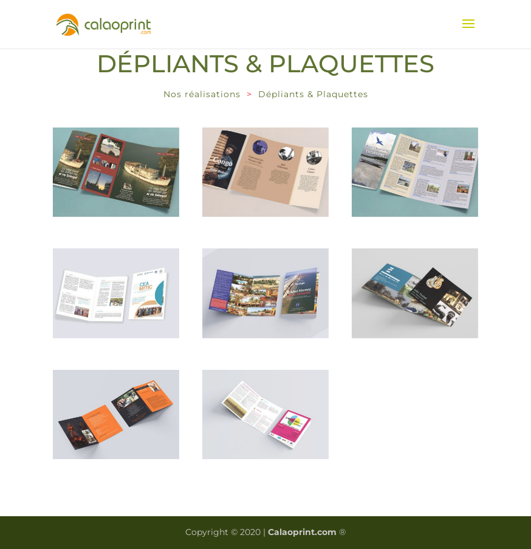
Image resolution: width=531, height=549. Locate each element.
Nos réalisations (202, 94)
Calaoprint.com (302, 532)
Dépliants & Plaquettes (313, 94)
